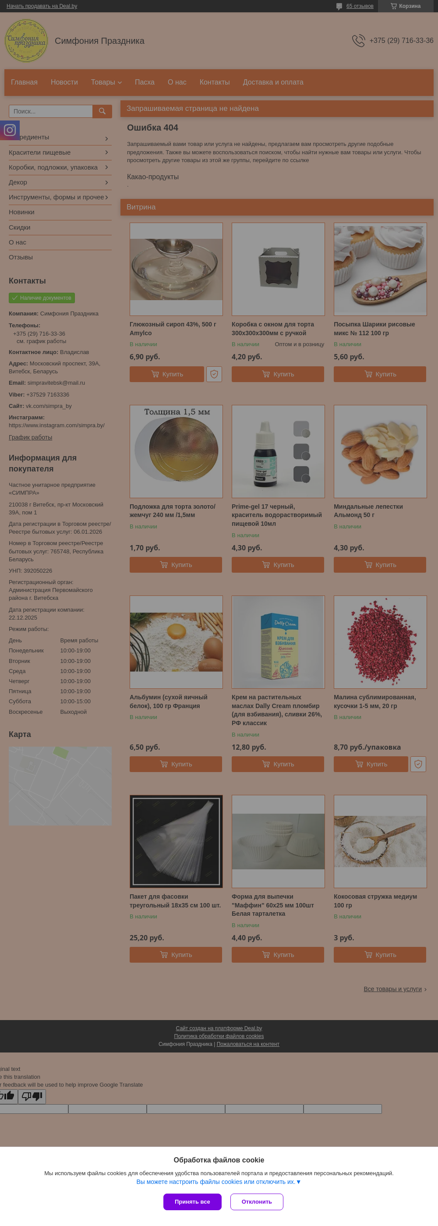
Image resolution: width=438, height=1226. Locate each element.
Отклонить (257, 1201)
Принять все (192, 1201)
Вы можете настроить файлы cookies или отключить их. (215, 1181)
